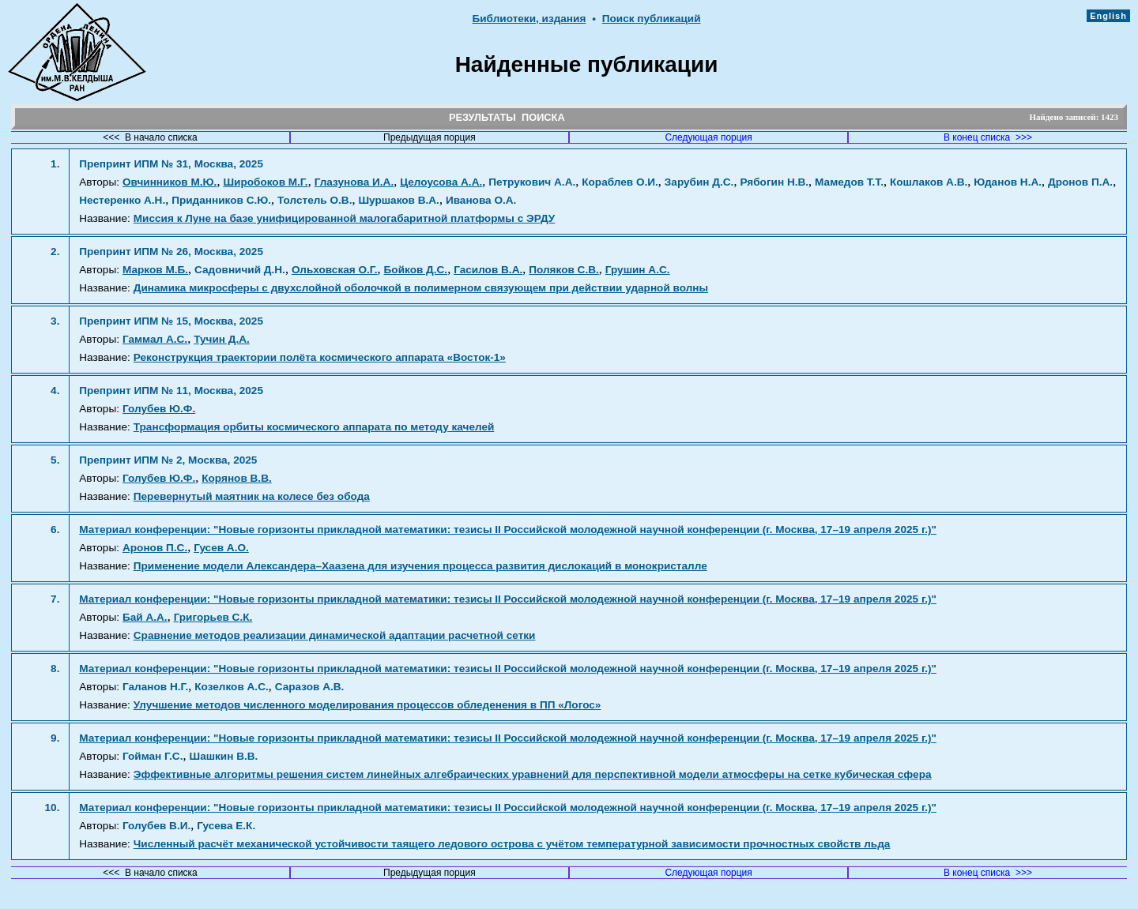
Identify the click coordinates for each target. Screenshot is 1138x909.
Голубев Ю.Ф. (158, 409)
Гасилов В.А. (488, 270)
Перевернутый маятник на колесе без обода (252, 496)
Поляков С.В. (564, 270)
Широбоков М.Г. (265, 182)
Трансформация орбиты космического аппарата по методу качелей (314, 427)
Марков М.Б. (155, 270)
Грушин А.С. (637, 270)
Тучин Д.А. (222, 339)
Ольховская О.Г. (335, 270)
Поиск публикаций (651, 18)
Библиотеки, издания (529, 18)
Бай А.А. (145, 617)
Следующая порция (708, 137)
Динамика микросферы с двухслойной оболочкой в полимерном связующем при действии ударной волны (421, 288)
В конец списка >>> (988, 137)
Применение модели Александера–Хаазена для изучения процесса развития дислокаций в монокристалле (420, 566)
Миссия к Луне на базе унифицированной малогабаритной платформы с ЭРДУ (345, 218)
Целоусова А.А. (441, 182)
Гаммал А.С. (154, 339)
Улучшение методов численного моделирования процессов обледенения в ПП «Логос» (367, 705)
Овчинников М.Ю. (169, 182)
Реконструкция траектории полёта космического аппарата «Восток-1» (320, 357)
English (1108, 16)
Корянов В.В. (237, 478)
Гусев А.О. (221, 548)
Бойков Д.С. (416, 270)
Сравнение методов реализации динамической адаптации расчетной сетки (335, 635)
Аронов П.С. (154, 548)
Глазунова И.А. (354, 182)
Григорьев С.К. (213, 617)
